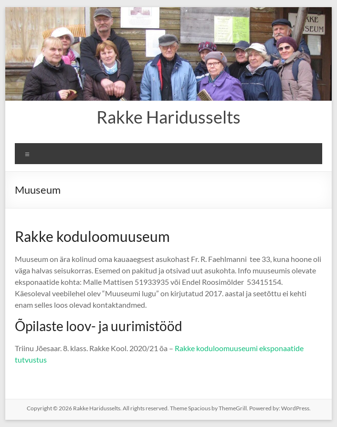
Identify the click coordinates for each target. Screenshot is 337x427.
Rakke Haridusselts (168, 116)
